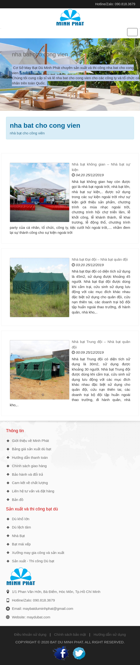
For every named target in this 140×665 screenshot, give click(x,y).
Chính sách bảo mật (70, 634)
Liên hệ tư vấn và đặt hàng (33, 491)
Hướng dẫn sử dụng (109, 634)
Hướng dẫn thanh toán (30, 457)
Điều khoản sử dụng (30, 634)
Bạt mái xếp (21, 544)
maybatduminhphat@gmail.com (48, 608)
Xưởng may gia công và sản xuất (38, 553)
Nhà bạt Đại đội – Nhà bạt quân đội (100, 259)
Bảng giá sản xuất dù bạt (31, 449)
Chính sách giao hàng (29, 466)
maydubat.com (38, 617)
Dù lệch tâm (21, 527)
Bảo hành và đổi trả (27, 474)
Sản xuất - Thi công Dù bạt (33, 561)
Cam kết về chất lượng (30, 483)
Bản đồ (17, 500)
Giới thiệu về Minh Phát (30, 441)
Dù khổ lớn (20, 519)
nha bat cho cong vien (40, 54)
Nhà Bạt (18, 536)
